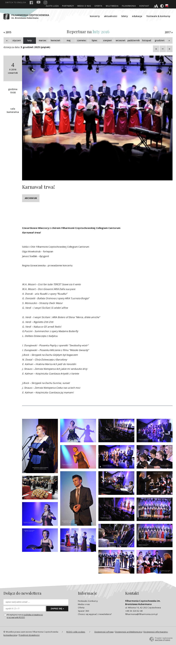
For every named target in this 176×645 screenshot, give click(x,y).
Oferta (98, 6)
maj (68, 40)
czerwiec (81, 40)
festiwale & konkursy (158, 16)
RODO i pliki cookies (75, 632)
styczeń (16, 40)
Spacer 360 (83, 610)
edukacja (137, 16)
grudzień (159, 40)
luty (29, 40)
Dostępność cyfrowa (104, 632)
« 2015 (7, 32)
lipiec (94, 40)
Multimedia (112, 6)
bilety (124, 16)
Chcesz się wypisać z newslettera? (95, 614)
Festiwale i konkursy (88, 601)
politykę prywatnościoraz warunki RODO (25, 616)
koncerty (95, 16)
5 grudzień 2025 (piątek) (35, 47)
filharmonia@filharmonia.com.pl (141, 614)
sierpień (107, 40)
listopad (146, 40)
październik (133, 40)
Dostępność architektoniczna (128, 632)
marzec (43, 40)
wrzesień (120, 40)
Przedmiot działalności (29, 635)
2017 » (169, 32)
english (15, 2)
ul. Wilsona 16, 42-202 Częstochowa (143, 604)
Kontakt (144, 6)
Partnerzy (68, 6)
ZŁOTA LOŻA (52, 6)
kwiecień (55, 40)
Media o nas (84, 6)
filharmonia (129, 6)
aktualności (110, 16)
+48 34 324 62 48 (134, 610)
